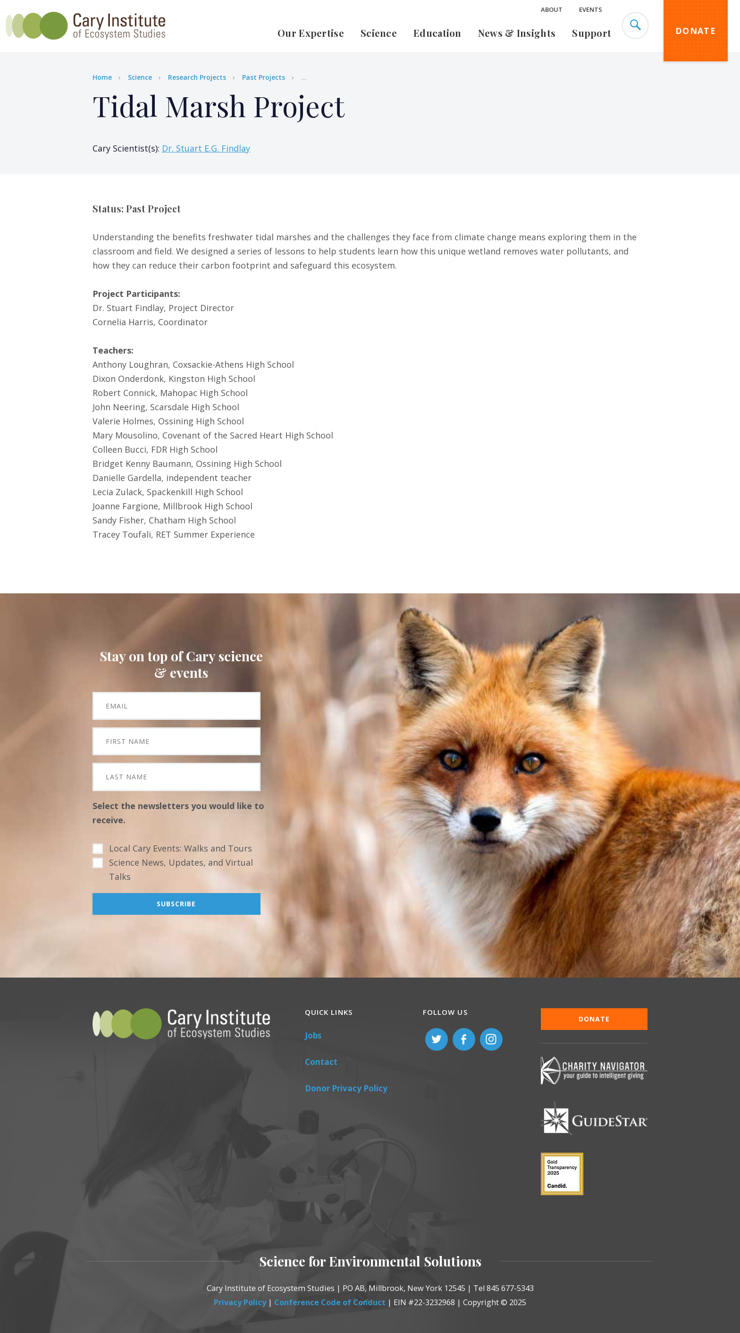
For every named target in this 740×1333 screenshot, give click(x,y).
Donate (695, 30)
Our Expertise (311, 32)
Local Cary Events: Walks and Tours (180, 848)
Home (102, 77)
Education (437, 32)
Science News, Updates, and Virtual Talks (181, 869)
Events (590, 9)
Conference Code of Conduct (330, 1302)
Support (591, 32)
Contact (321, 1061)
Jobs (313, 1035)
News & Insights (517, 32)
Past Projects (263, 77)
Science (379, 32)
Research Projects (197, 77)
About (552, 9)
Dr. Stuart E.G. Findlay (206, 148)
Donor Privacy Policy (346, 1088)
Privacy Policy (240, 1302)
